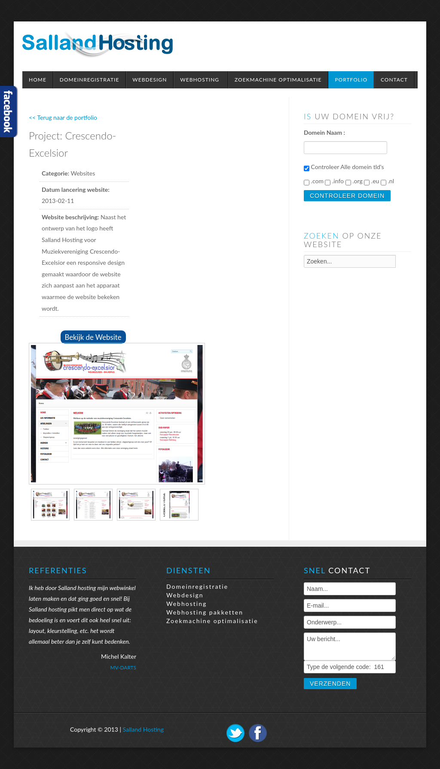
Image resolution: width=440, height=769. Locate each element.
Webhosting (186, 603)
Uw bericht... (350, 646)
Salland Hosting (143, 729)
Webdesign (185, 595)
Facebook (258, 733)
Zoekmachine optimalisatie (212, 620)
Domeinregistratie (197, 586)
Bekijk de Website (93, 337)
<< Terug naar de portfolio (63, 117)
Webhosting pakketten (204, 612)
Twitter (235, 733)
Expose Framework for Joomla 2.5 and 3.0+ (97, 44)
